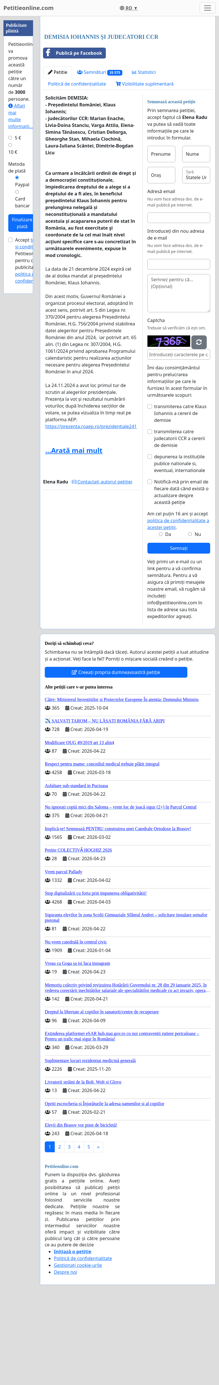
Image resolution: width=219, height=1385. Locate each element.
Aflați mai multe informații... (20, 116)
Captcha (156, 400)
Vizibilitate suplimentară (145, 164)
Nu (198, 614)
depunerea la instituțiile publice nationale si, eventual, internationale (179, 543)
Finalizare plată (22, 223)
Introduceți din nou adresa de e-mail (175, 314)
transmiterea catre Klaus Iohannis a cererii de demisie (180, 493)
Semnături (99, 152)
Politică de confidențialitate (77, 164)
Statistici (144, 152)
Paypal (22, 184)
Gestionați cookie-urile (78, 1345)
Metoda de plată (17, 167)
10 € (12, 152)
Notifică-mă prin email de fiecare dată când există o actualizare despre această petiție (181, 571)
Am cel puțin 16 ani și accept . (178, 600)
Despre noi (65, 1352)
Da (168, 614)
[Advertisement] (127, 65)
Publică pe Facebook (72, 133)
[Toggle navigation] (208, 8)
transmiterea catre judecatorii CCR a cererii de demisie (179, 518)
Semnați (179, 628)
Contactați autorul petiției (102, 561)
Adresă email (161, 271)
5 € (18, 138)
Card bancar (22, 202)
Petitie (57, 152)
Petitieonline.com (28, 8)
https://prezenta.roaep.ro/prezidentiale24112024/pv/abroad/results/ (118, 506)
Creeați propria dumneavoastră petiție (116, 752)
